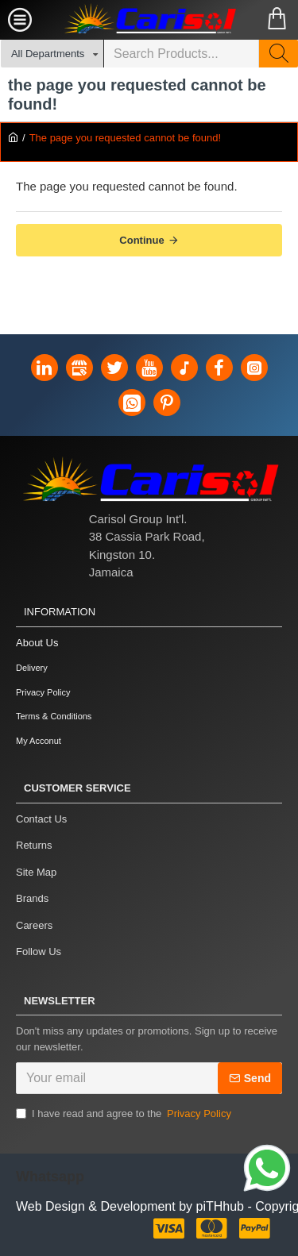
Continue (141, 240)
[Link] (267, 1170)
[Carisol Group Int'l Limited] (149, 20)
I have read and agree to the (125, 1114)
